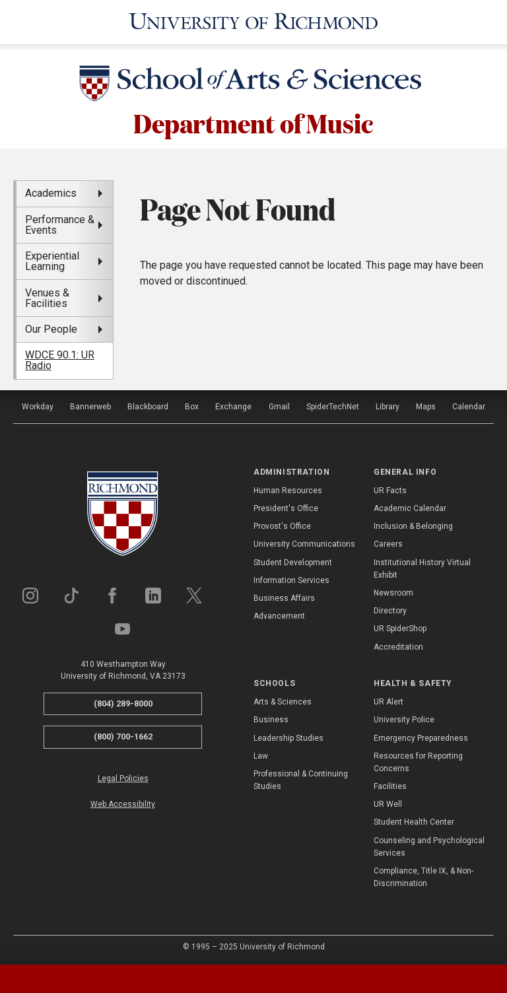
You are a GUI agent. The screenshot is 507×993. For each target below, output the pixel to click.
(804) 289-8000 (123, 701)
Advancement (279, 614)
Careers (388, 542)
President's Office (286, 506)
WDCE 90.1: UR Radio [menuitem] (59, 358)
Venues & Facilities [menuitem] (47, 295)
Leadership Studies (288, 735)
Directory (390, 608)
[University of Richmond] (253, 21)
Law (261, 754)
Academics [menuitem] (51, 191)
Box (192, 404)
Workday (37, 404)
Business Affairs (284, 596)
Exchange (233, 404)
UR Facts (390, 488)
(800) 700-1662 (123, 734)
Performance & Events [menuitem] (59, 222)
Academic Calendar (410, 506)
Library (387, 404)
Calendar (468, 404)
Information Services (291, 578)
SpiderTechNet (332, 404)
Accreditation (398, 644)
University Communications (304, 542)
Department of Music (253, 120)
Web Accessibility (122, 802)
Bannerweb (90, 404)
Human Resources (288, 488)
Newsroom (393, 591)
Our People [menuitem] (51, 327)
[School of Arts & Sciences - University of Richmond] (253, 83)
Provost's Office (282, 524)
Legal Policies (123, 776)
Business (271, 717)
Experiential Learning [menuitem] (52, 259)
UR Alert (388, 699)
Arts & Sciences (283, 699)
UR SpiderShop (400, 626)
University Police (404, 717)
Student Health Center (414, 820)
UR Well (388, 802)
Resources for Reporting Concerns (418, 760)
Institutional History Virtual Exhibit (422, 566)
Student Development (293, 560)
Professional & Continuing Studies (301, 778)
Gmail (279, 404)
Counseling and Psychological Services (429, 844)
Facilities (390, 784)
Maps (426, 404)
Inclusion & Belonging (413, 524)
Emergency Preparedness (421, 735)
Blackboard (147, 404)
